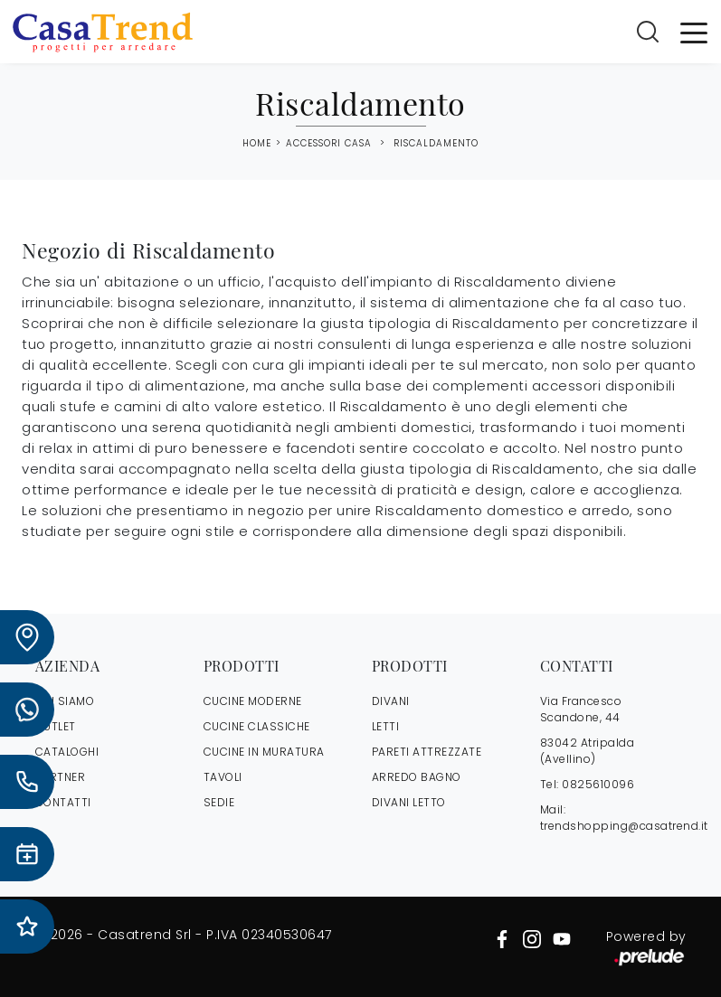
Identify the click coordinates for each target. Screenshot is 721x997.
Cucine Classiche (257, 726)
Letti (386, 726)
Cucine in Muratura (264, 751)
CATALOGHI (67, 751)
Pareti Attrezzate (427, 751)
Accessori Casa (329, 143)
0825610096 (598, 784)
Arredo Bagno (416, 777)
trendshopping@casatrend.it (624, 825)
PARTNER (60, 777)
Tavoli (223, 777)
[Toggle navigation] (693, 32)
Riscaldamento (436, 143)
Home (256, 143)
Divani (391, 701)
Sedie (219, 802)
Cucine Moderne (253, 701)
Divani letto (409, 802)
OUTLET (55, 726)
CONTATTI (63, 802)
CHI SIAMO (65, 701)
